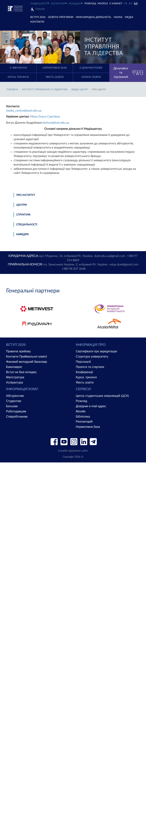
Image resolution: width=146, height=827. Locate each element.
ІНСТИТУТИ (59, 3)
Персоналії (83, 361)
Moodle (102, 3)
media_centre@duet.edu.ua (23, 110)
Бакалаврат (14, 366)
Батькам (12, 406)
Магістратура (15, 377)
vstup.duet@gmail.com (123, 264)
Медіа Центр (79, 89)
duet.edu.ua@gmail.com (109, 255)
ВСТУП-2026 (38, 17)
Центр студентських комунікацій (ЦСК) (102, 395)
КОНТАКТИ (37, 22)
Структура (23, 215)
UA (125, 3)
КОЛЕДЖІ (76, 3)
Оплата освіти (91, 77)
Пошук (40, 9)
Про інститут (25, 195)
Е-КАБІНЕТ (116, 3)
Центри (21, 205)
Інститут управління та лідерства (45, 89)
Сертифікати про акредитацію (96, 351)
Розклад (81, 401)
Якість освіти (55, 77)
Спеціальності (26, 224)
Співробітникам (17, 416)
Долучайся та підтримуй (128, 72)
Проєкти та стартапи (90, 366)
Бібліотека (83, 416)
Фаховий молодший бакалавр (26, 361)
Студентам (13, 401)
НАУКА (118, 17)
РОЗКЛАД (90, 3)
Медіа (129, 17)
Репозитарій (84, 421)
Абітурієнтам (15, 395)
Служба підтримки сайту (73, 450)
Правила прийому (18, 351)
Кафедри (22, 234)
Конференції (84, 372)
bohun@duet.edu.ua (56, 122)
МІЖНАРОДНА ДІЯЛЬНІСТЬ (93, 17)
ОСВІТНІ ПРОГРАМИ (60, 17)
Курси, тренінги (18, 77)
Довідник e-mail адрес (91, 406)
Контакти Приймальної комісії (26, 356)
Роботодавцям (16, 411)
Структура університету (92, 356)
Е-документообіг (91, 68)
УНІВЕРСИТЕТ (39, 3)
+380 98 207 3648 (74, 268)
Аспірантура (14, 382)
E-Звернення (18, 68)
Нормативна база (55, 68)
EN (130, 3)
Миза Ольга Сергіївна (45, 116)
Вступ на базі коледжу (21, 372)
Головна (12, 89)
